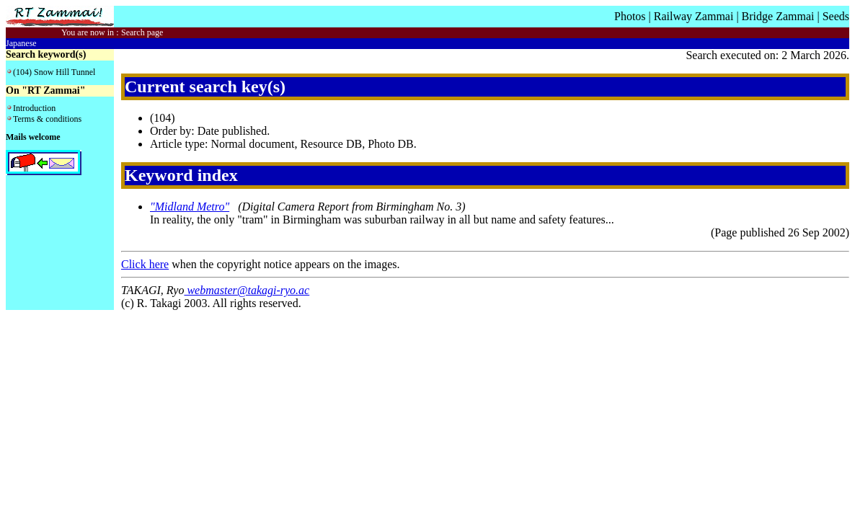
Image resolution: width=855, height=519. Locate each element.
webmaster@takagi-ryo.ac (246, 290)
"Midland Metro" (189, 206)
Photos (630, 16)
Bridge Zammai (778, 16)
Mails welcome (33, 137)
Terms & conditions (47, 119)
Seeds (836, 16)
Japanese (21, 43)
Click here (145, 264)
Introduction (34, 108)
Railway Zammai (694, 16)
